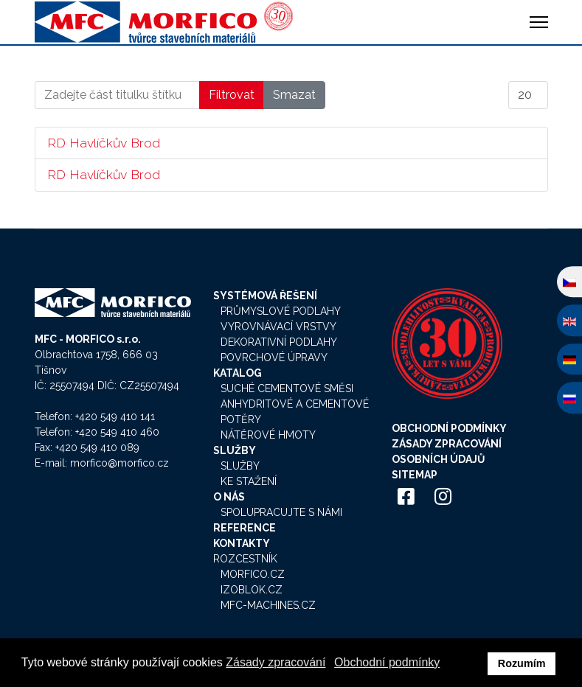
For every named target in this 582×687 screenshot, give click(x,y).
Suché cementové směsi (287, 388)
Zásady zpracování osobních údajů (447, 451)
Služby (234, 450)
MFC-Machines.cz (268, 605)
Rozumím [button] (522, 663)
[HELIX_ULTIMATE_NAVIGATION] (539, 22)
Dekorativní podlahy (279, 342)
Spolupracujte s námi (281, 512)
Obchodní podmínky (449, 428)
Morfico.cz (253, 574)
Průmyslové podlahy (281, 311)
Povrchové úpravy (274, 357)
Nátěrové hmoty (268, 435)
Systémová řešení (265, 295)
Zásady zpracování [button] (275, 662)
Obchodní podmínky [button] (387, 662)
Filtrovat (231, 95)
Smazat (294, 95)
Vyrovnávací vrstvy (278, 326)
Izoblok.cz (252, 590)
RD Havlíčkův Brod (103, 142)
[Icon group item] (406, 497)
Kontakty (241, 543)
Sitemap (414, 475)
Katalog (237, 373)
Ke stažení (249, 481)
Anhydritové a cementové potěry (295, 411)
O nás (229, 497)
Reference (244, 528)
